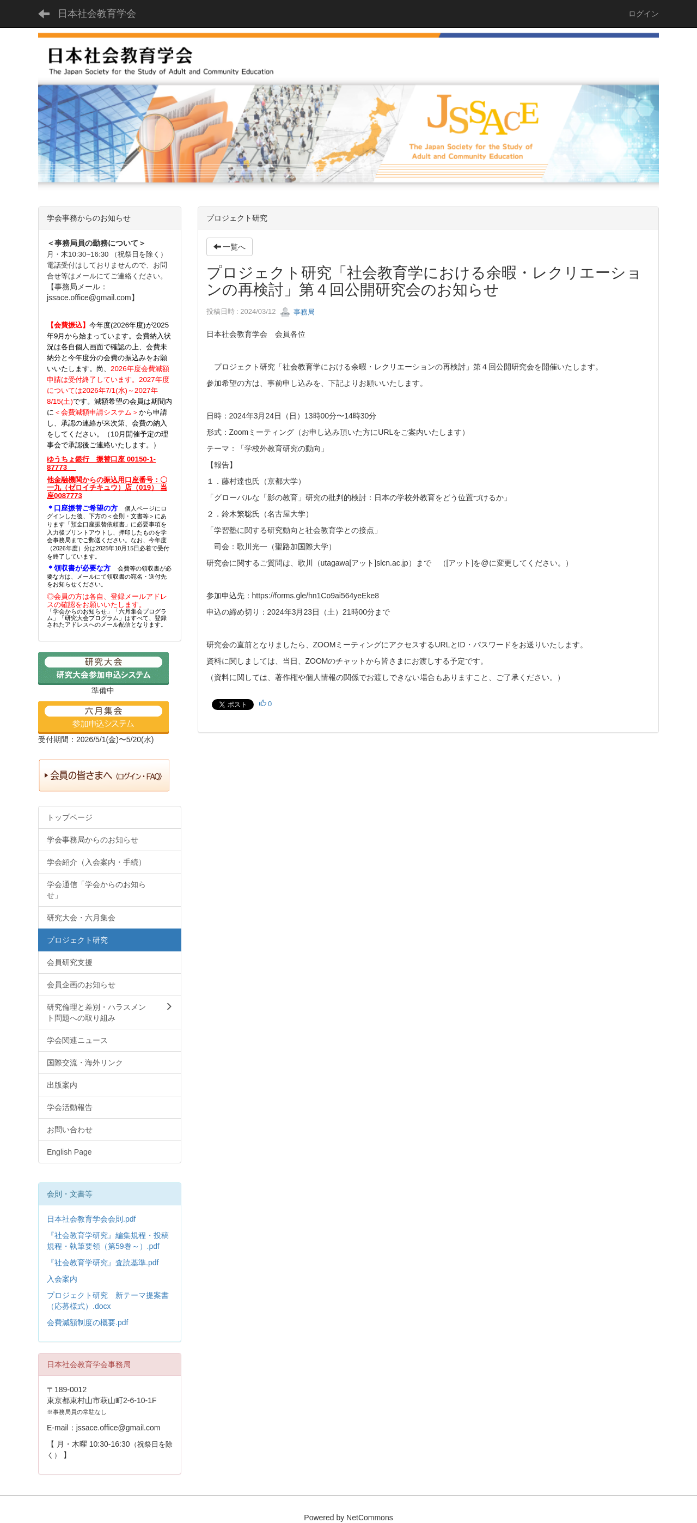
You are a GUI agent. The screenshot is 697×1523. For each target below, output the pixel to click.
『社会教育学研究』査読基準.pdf (102, 1262)
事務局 (297, 312)
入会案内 (62, 1279)
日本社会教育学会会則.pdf (91, 1219)
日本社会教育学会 (97, 13)
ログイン (643, 13)
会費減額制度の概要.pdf (87, 1322)
